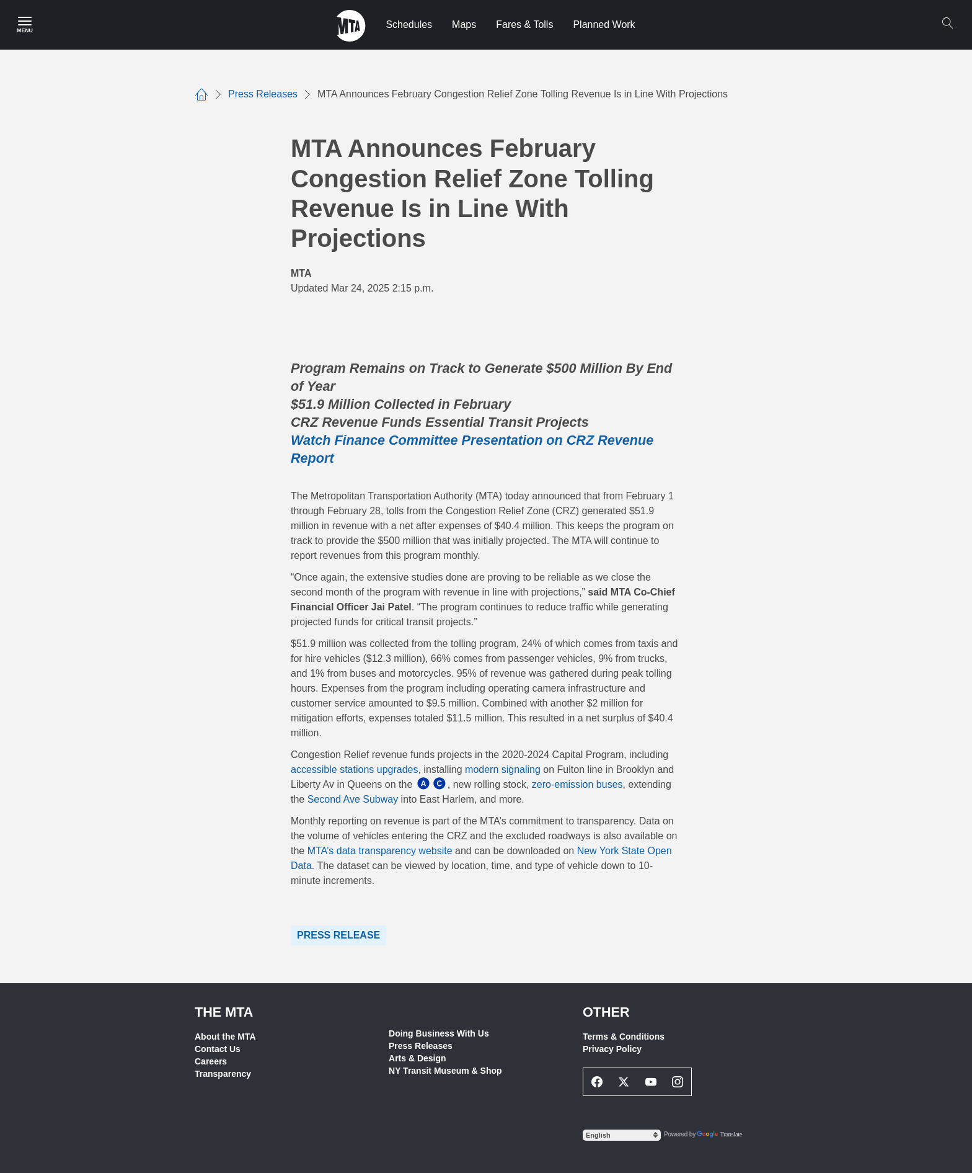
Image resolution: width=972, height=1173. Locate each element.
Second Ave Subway (352, 799)
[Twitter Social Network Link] (624, 1081)
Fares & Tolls (524, 24)
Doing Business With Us (439, 1033)
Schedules (409, 24)
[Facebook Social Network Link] (597, 1081)
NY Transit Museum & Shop (445, 1071)
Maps (464, 24)
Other (606, 1012)
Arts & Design (417, 1058)
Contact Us (218, 1049)
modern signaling (503, 769)
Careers (211, 1061)
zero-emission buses (577, 784)
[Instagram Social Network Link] (678, 1081)
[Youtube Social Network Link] (651, 1081)
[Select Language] (622, 1135)
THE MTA (224, 1012)
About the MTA (225, 1036)
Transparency (223, 1074)
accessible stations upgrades (354, 769)
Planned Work (604, 24)
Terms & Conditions (624, 1036)
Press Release (338, 935)
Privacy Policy (612, 1049)
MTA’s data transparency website (380, 850)
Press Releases (421, 1046)
